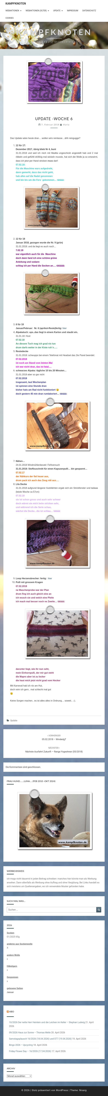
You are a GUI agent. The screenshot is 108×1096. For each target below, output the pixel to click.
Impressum (72, 10)
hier (65, 328)
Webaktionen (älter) (36, 10)
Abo (11, 1011)
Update (56, 10)
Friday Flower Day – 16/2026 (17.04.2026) (30, 1051)
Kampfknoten (15, 3)
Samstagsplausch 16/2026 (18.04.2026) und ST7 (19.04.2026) (40, 1038)
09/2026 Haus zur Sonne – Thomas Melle (30, 1032)
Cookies (9, 18)
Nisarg (83, 1090)
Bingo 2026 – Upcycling (21, 1045)
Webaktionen (12, 10)
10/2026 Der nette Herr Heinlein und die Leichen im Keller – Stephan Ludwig (47, 1022)
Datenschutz (89, 10)
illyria (66, 124)
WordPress (62, 1090)
